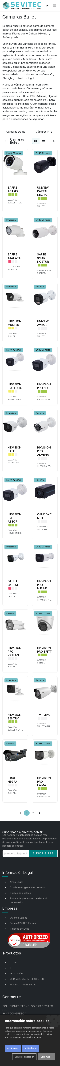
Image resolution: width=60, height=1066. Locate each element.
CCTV (13, 962)
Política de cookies (20, 892)
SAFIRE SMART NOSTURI (43, 258)
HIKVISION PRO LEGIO (15, 386)
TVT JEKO (44, 714)
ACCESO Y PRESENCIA (23, 984)
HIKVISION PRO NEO (44, 386)
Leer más (45, 1057)
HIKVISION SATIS (14, 449)
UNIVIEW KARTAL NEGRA (43, 191)
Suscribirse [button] (43, 853)
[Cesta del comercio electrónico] (47, 6)
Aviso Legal (16, 881)
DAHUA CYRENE (13, 582)
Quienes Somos (18, 917)
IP (11, 967)
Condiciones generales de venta (27, 887)
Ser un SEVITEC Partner (23, 923)
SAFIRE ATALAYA (14, 256)
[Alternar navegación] (55, 5)
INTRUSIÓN (16, 973)
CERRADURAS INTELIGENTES (27, 978)
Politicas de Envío (19, 928)
